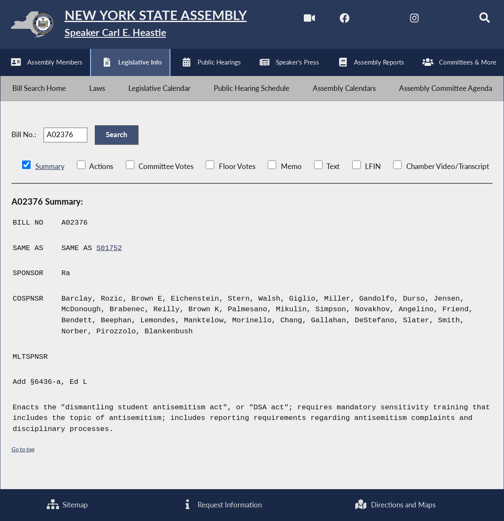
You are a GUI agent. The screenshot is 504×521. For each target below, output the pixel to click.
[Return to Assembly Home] (132, 26)
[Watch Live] (300, 20)
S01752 (109, 260)
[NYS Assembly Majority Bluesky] (442, 20)
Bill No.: (23, 144)
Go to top (22, 461)
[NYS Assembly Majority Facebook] (335, 20)
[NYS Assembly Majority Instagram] (406, 20)
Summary (50, 178)
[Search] (477, 20)
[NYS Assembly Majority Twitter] (371, 20)
